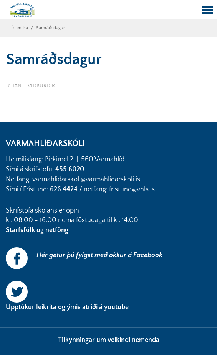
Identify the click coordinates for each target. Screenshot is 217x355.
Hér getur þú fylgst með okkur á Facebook (99, 255)
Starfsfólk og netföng (38, 230)
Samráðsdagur (50, 27)
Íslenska (20, 27)
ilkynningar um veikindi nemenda (110, 340)
